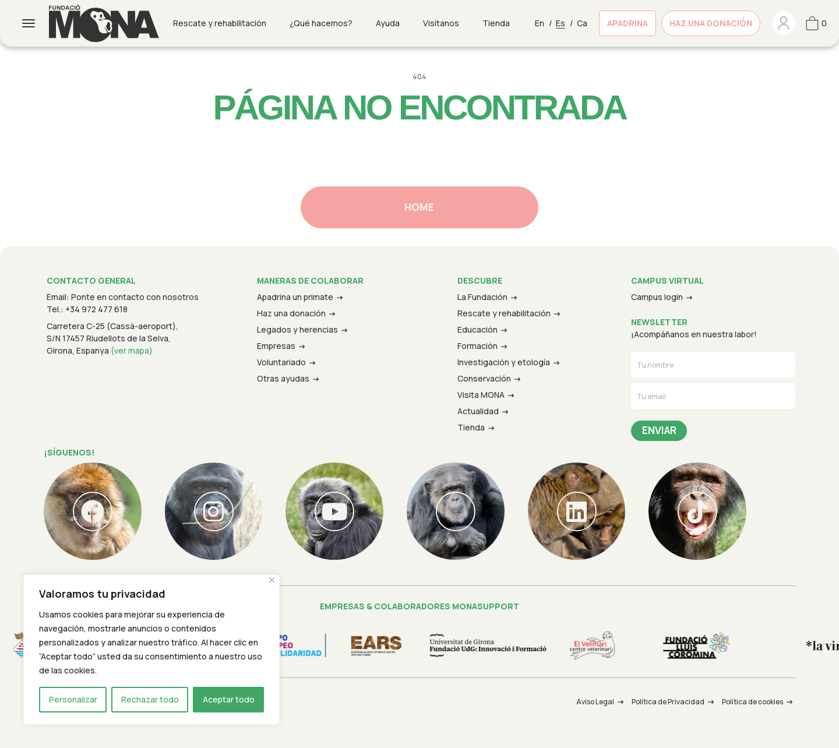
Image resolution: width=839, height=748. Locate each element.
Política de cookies (752, 702)
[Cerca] (271, 580)
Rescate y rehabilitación (219, 23)
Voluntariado (281, 362)
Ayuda (388, 23)
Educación (477, 329)
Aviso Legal (595, 702)
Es (560, 23)
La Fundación (482, 296)
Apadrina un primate (295, 296)
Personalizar (73, 699)
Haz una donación (710, 23)
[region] (151, 649)
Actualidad (478, 411)
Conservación (484, 378)
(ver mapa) (132, 350)
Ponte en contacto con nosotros (135, 296)
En (539, 23)
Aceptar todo (229, 699)
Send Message (659, 431)
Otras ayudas (283, 378)
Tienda (496, 23)
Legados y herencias (297, 329)
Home (419, 207)
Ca (582, 23)
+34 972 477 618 (96, 309)
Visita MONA (481, 394)
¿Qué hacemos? (321, 23)
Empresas (276, 345)
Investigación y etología (503, 362)
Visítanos (441, 23)
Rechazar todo (150, 699)
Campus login (657, 296)
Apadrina (627, 23)
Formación (477, 345)
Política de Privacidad (668, 702)
